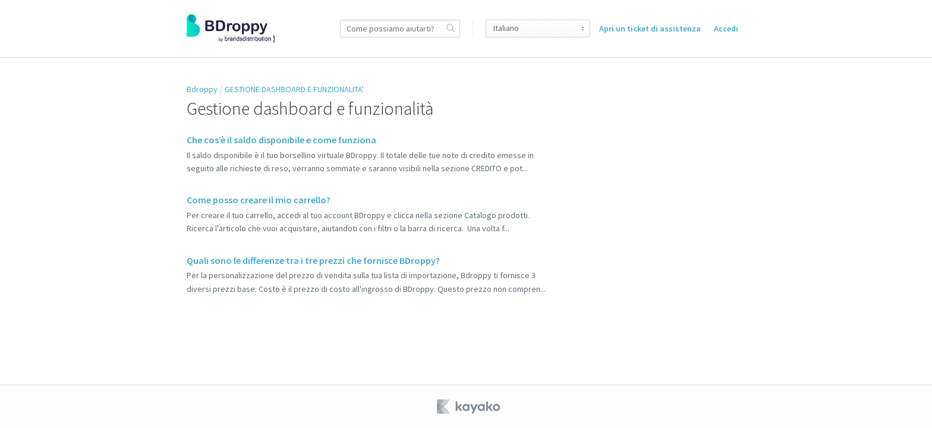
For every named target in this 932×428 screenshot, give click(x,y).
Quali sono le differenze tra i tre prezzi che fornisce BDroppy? (313, 260)
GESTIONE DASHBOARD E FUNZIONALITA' (294, 89)
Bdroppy (202, 89)
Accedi (726, 28)
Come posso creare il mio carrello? (258, 200)
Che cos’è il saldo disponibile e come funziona (281, 140)
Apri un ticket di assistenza (650, 28)
